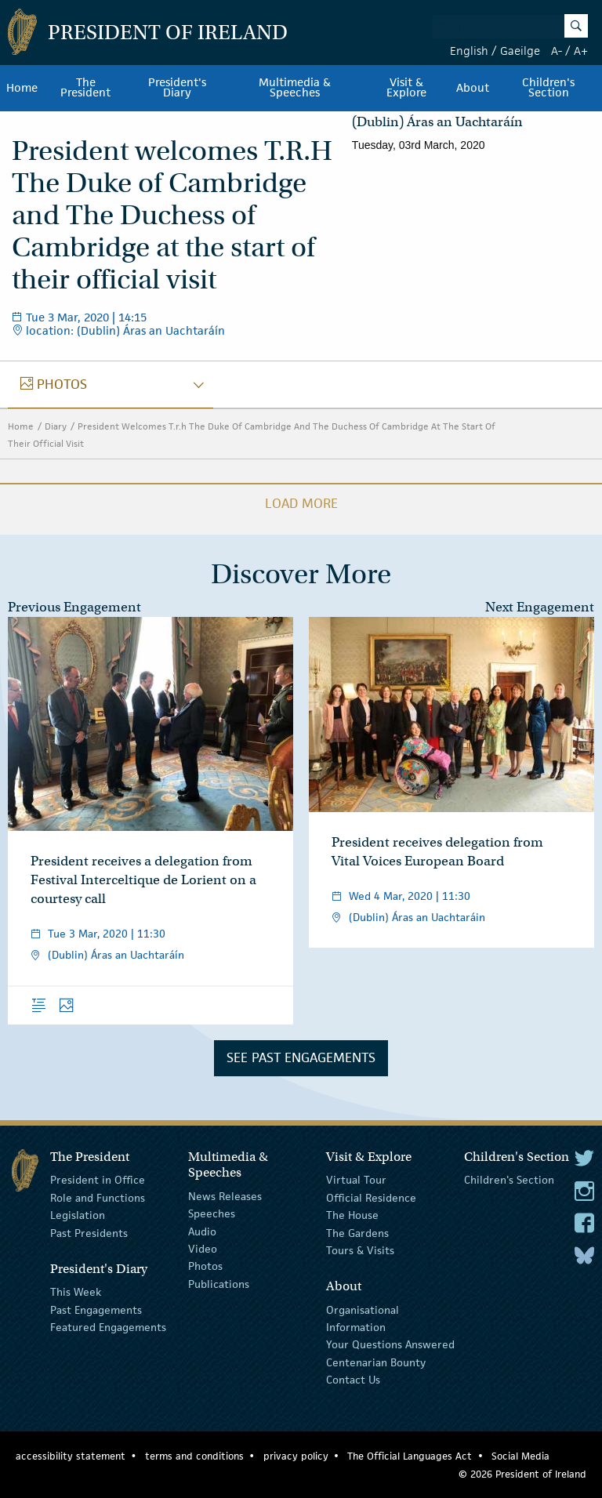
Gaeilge (520, 50)
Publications (218, 1284)
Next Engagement (539, 607)
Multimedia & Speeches (295, 87)
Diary (56, 426)
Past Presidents (89, 1232)
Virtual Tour (356, 1180)
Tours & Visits (360, 1250)
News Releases (225, 1196)
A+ (581, 50)
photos (53, 384)
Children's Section (509, 1180)
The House (352, 1215)
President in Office (97, 1180)
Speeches (211, 1213)
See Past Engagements (301, 1057)
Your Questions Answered (390, 1344)
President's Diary (177, 87)
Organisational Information (362, 1318)
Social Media (520, 1456)
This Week (75, 1292)
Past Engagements (96, 1310)
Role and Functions (97, 1198)
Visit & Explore (406, 87)
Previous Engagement (74, 607)
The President (85, 87)
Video (202, 1249)
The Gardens (357, 1232)
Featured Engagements (108, 1327)
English (469, 50)
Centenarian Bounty (376, 1362)
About (472, 88)
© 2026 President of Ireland (522, 1474)
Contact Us (353, 1380)
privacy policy (295, 1456)
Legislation (77, 1215)
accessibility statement (70, 1456)
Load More (301, 503)
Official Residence (371, 1198)
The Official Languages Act (409, 1456)
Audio (202, 1231)
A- (556, 50)
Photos (205, 1266)
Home (22, 88)
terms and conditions (194, 1456)
